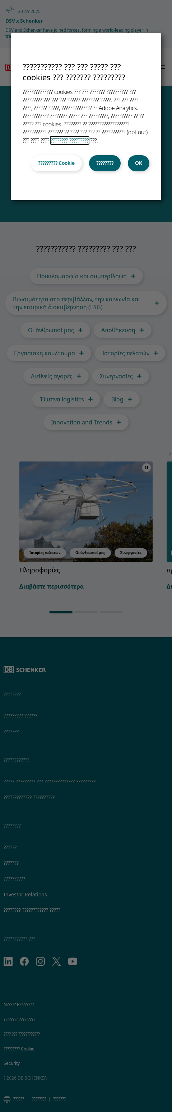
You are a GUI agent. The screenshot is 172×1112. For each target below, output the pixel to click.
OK (138, 163)
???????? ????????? (70, 140)
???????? (104, 163)
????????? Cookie (56, 163)
